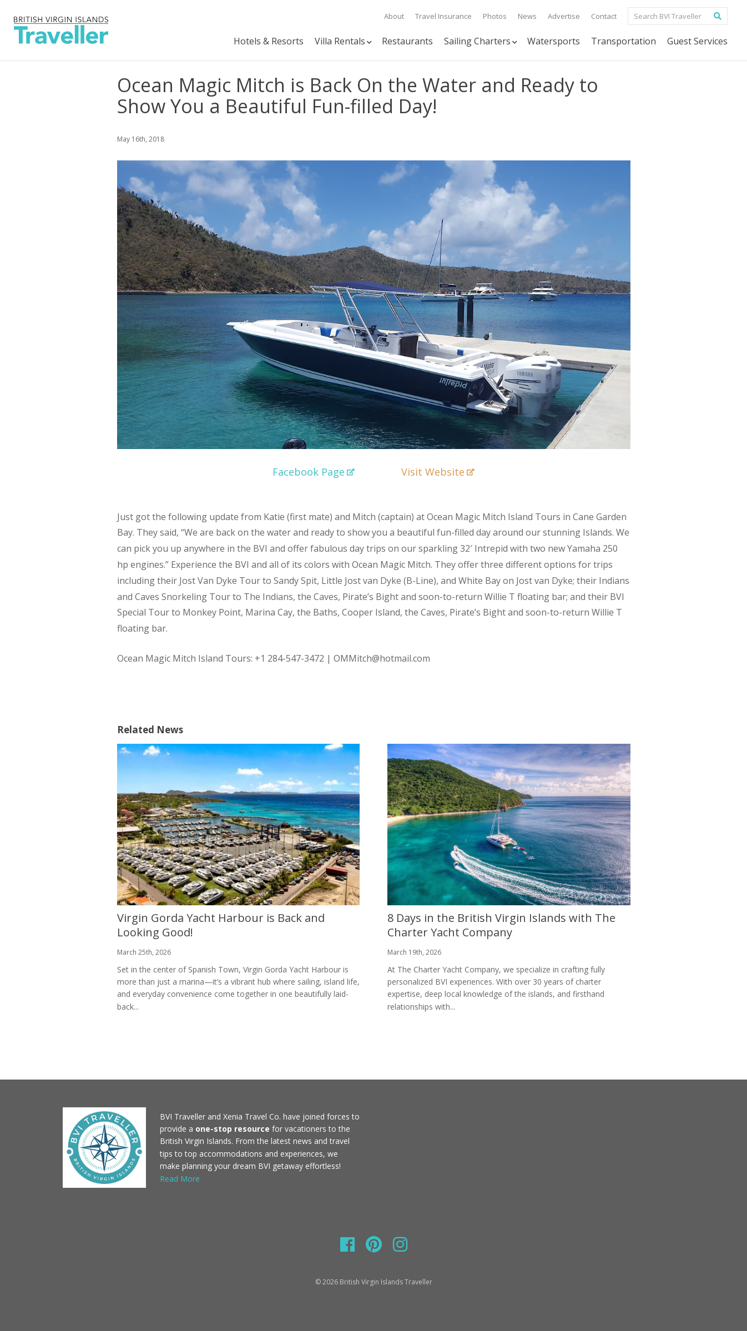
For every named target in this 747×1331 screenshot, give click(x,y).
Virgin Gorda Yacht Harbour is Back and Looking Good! (221, 925)
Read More (180, 1178)
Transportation (623, 41)
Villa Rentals (344, 41)
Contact (604, 16)
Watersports (553, 41)
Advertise (564, 16)
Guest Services (697, 41)
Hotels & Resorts (269, 41)
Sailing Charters (481, 41)
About (394, 16)
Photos (495, 16)
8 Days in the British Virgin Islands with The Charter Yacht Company (501, 925)
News (527, 16)
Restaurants (407, 41)
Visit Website (438, 471)
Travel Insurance (443, 16)
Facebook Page (313, 471)
